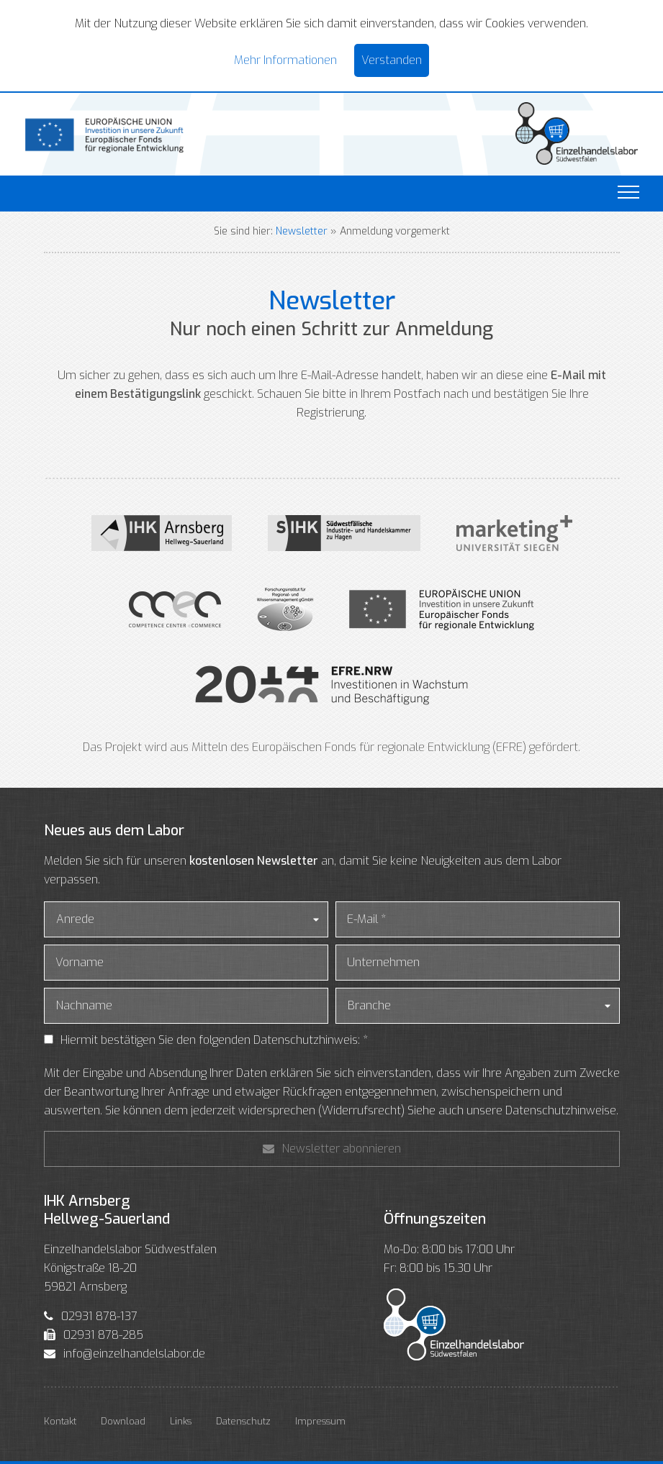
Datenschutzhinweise (560, 1110)
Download (123, 1421)
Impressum (320, 1421)
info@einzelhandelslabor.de (134, 1353)
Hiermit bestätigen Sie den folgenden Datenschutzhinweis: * (214, 1039)
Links (180, 1421)
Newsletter (302, 231)
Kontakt (60, 1421)
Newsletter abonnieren (332, 1148)
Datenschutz (243, 1421)
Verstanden (391, 60)
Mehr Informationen (285, 60)
